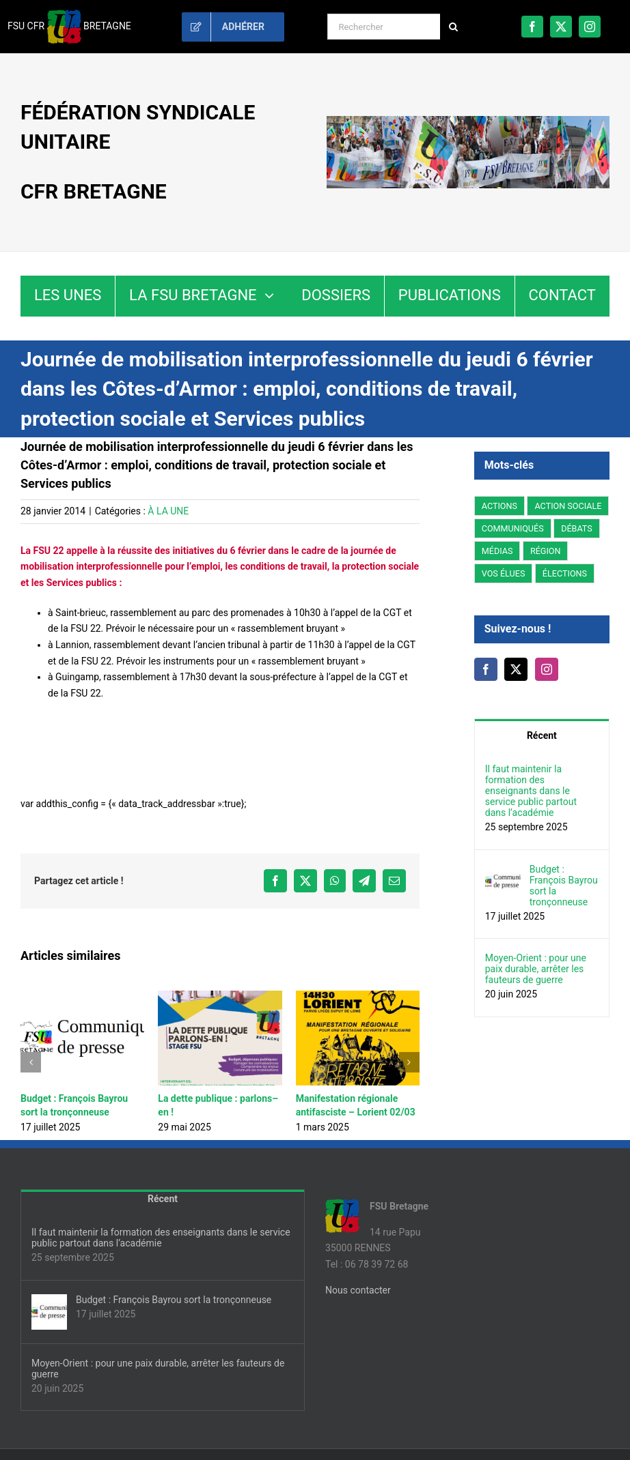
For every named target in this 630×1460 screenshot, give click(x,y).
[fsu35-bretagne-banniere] (468, 120)
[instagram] (590, 27)
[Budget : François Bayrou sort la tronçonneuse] (503, 871)
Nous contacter (358, 1290)
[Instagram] (546, 669)
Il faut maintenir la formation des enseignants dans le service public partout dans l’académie (531, 790)
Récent (542, 735)
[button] (30, 1062)
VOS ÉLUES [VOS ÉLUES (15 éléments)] (503, 573)
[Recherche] (453, 27)
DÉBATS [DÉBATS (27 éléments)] (576, 528)
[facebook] (532, 27)
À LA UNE (168, 511)
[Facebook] (485, 669)
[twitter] (561, 27)
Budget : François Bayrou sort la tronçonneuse (564, 885)
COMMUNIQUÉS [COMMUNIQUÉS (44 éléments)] (513, 528)
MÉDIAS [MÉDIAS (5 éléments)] (497, 551)
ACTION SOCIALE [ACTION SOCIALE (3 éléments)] (567, 506)
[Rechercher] (383, 27)
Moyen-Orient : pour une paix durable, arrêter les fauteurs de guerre (535, 968)
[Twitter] (516, 669)
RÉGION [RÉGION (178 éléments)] (545, 551)
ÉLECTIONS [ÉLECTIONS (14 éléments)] (565, 573)
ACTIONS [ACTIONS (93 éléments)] (499, 506)
